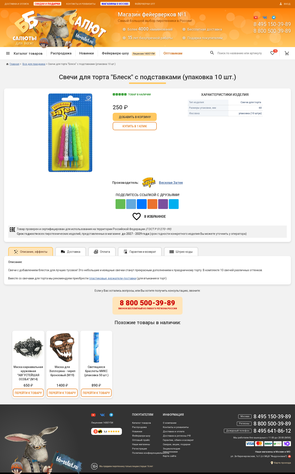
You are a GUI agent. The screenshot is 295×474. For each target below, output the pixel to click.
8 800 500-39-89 (272, 31)
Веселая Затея (171, 183)
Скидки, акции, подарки (176, 444)
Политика (150, 453)
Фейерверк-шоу (129, 53)
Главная (12, 64)
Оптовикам (172, 53)
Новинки (86, 53)
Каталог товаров (141, 423)
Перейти (28, 393)
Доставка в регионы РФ (177, 435)
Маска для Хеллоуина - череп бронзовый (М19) (62, 371)
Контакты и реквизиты (80, 4)
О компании (169, 423)
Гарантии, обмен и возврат (178, 440)
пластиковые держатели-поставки (112, 278)
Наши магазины (141, 444)
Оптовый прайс (141, 440)
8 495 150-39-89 (272, 24)
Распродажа (61, 53)
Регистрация (139, 448)
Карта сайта (169, 456)
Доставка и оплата (17, 4)
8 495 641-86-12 (272, 431)
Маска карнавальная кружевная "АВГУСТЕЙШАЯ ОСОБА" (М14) (28, 373)
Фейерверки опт (145, 4)
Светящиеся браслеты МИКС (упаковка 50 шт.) (96, 371)
